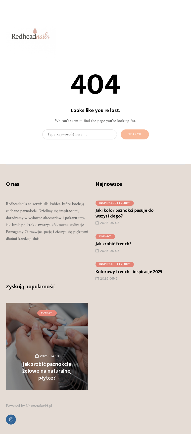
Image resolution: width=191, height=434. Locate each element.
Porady (105, 238)
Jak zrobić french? (113, 246)
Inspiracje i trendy (114, 205)
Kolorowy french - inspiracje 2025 (129, 273)
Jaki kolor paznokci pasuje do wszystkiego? (125, 215)
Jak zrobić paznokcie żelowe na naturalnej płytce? (47, 371)
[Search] (79, 134)
